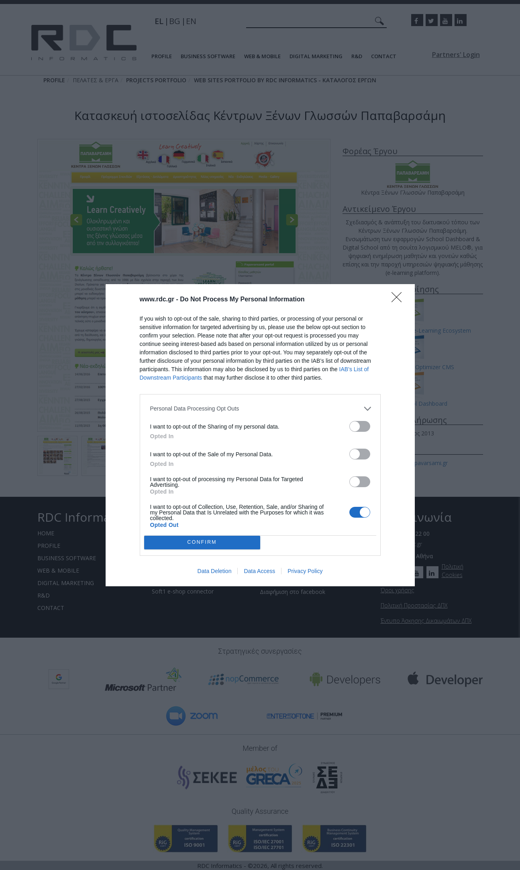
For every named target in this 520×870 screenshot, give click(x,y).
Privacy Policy (305, 571)
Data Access (259, 571)
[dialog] (260, 435)
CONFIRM (202, 542)
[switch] (359, 426)
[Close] (399, 299)
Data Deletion (215, 571)
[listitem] (260, 409)
